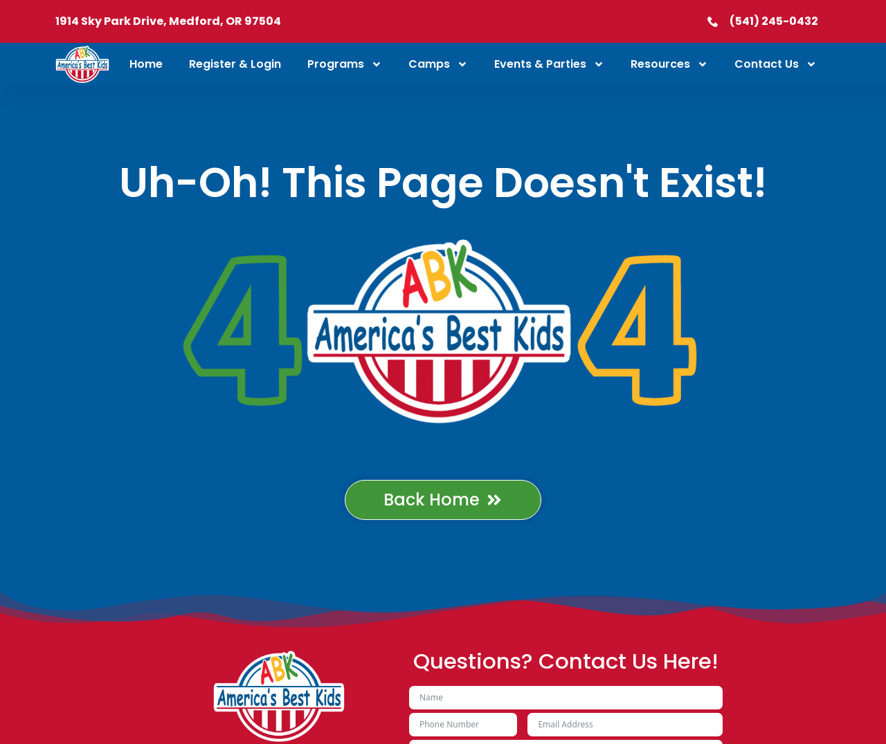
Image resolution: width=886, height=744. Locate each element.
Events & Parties (549, 64)
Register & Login (235, 64)
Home (146, 64)
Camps (438, 64)
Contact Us (775, 64)
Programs (344, 64)
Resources (669, 64)
